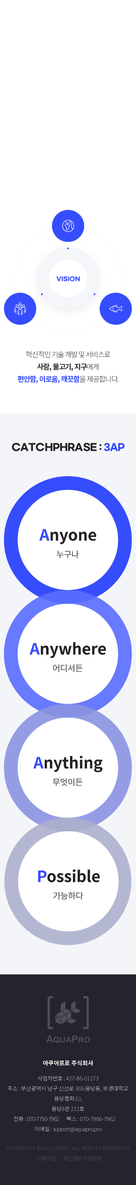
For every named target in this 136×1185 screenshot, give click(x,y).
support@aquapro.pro (77, 1129)
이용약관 (46, 1158)
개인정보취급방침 (82, 1158)
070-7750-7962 (43, 1118)
